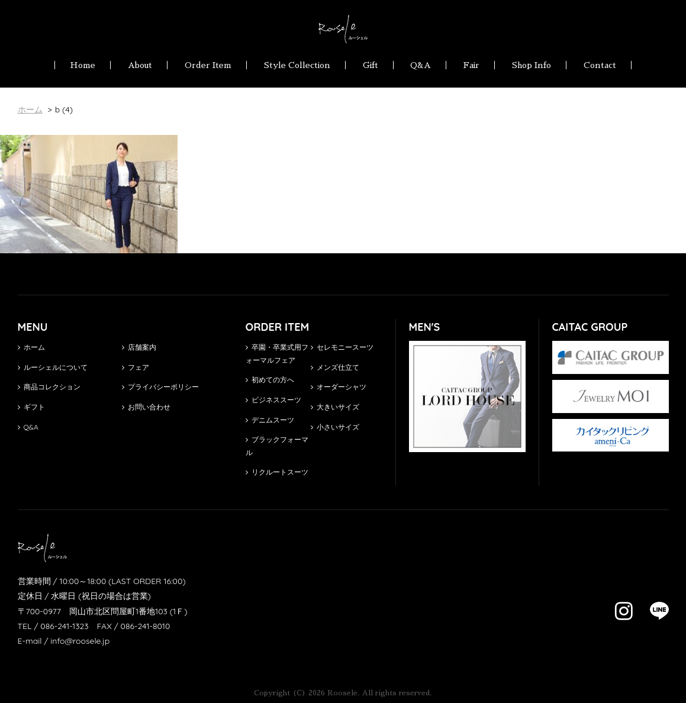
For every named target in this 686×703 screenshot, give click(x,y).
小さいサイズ (335, 427)
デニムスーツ (270, 419)
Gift (370, 65)
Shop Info (531, 65)
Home (82, 65)
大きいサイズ (335, 406)
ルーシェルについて (53, 367)
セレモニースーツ (342, 347)
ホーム (31, 347)
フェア (135, 367)
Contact (600, 65)
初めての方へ (270, 379)
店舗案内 (139, 347)
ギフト (31, 406)
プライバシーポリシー (160, 386)
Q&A (420, 65)
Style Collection (297, 65)
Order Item (208, 65)
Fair (471, 65)
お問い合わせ (146, 406)
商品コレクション (49, 386)
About (140, 65)
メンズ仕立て (335, 367)
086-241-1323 (64, 626)
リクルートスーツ (277, 471)
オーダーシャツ (338, 386)
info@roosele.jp (79, 641)
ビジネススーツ (273, 399)
